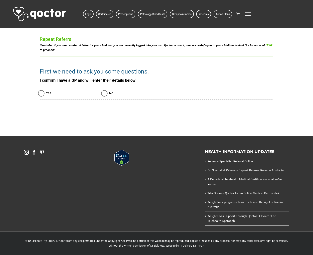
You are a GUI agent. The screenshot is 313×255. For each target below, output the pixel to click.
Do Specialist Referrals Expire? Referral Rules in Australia (245, 170)
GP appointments (182, 14)
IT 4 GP (199, 245)
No (111, 93)
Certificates (104, 14)
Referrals (203, 14)
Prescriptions (125, 14)
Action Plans (223, 14)
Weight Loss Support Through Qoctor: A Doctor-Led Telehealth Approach (241, 218)
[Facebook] (34, 152)
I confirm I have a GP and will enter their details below (88, 80)
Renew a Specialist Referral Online (230, 161)
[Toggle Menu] (247, 14)
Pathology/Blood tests (152, 14)
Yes (48, 93)
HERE (269, 45)
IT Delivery (186, 245)
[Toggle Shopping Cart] (238, 14)
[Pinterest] (42, 152)
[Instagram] (26, 152)
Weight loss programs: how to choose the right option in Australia (245, 204)
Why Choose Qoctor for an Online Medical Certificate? (243, 193)
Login (88, 14)
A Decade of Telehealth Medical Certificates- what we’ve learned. (244, 182)
